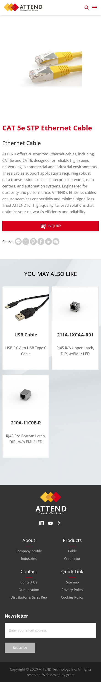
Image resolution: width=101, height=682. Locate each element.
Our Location (29, 589)
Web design (51, 674)
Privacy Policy (72, 589)
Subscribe (20, 647)
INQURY (50, 226)
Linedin (41, 523)
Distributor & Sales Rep (29, 597)
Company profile (29, 551)
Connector (72, 558)
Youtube (50, 523)
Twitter (59, 523)
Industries (29, 558)
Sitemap (72, 582)
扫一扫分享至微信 (56, 241)
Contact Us (28, 582)
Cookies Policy (72, 597)
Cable (72, 551)
